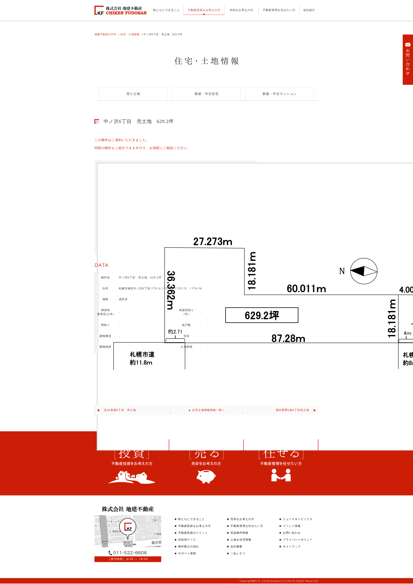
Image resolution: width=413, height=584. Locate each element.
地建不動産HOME (105, 34)
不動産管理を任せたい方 (279, 10)
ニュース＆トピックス (298, 519)
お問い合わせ (292, 532)
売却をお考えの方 (241, 10)
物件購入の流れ (188, 546)
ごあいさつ (238, 553)
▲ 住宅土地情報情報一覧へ (206, 410)
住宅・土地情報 (129, 34)
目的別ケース (187, 539)
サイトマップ (292, 546)
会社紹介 (309, 10)
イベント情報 (292, 526)
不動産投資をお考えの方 (204, 10)
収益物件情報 (239, 532)
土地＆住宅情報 (241, 539)
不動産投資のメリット (193, 532)
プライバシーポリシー (298, 539)
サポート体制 (187, 553)
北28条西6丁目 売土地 (120, 410)
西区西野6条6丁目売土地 (292, 410)
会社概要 (236, 546)
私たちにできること (166, 10)
